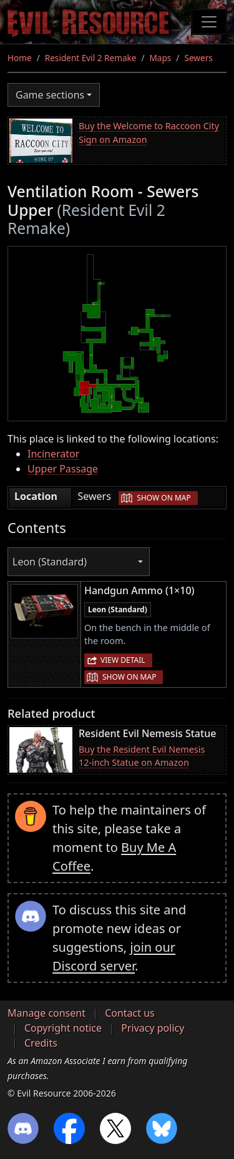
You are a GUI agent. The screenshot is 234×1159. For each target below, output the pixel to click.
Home (19, 58)
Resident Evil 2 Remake (91, 58)
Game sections (50, 95)
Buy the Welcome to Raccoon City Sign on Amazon (149, 132)
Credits (40, 1043)
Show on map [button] (163, 497)
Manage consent (46, 1013)
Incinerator (53, 454)
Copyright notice (63, 1028)
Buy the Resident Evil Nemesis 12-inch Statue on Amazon (142, 756)
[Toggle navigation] (209, 21)
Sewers (198, 58)
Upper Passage (62, 469)
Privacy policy (152, 1028)
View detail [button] (122, 660)
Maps (161, 58)
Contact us (130, 1013)
